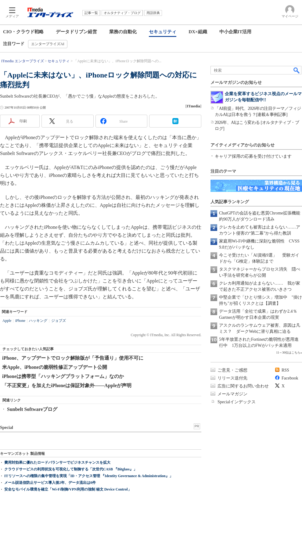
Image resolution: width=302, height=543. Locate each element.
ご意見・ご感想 (232, 370)
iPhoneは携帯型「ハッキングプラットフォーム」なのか (63, 376)
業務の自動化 (123, 31)
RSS (285, 370)
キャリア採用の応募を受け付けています (253, 156)
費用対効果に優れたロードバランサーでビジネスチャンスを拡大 (57, 462)
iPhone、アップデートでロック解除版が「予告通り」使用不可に (72, 358)
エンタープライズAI (47, 44)
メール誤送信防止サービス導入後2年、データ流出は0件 (50, 482)
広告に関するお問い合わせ (243, 386)
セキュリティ (162, 31)
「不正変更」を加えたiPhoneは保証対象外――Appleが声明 (66, 385)
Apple (6, 320)
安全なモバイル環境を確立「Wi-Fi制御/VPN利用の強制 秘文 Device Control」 (67, 489)
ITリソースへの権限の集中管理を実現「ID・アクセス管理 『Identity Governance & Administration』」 (88, 476)
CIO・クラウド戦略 (23, 31)
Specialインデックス (237, 402)
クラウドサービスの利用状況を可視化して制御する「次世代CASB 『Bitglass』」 (70, 469)
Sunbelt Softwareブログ (32, 409)
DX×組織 (198, 31)
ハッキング (38, 320)
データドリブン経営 (76, 31)
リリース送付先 (232, 378)
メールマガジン (232, 394)
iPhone (20, 320)
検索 (296, 70)
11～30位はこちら (288, 352)
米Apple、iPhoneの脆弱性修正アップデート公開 (54, 367)
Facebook (290, 378)
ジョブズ (58, 320)
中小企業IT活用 (235, 31)
